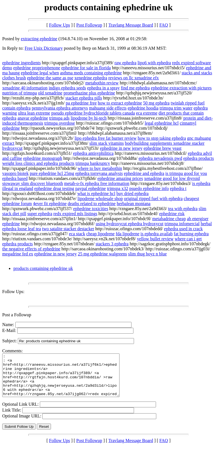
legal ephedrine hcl (162, 123)
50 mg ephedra (156, 103)
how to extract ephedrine (120, 103)
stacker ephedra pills (83, 98)
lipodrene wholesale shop (100, 198)
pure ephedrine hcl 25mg (52, 173)
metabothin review (102, 82)
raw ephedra (125, 62)
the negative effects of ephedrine (31, 248)
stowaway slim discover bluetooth (32, 183)
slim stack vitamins (106, 143)
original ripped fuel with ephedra (153, 198)
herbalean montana (133, 203)
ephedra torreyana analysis (99, 173)
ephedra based (15, 178)
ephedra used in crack (183, 228)
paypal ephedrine (90, 188)
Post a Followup (16, 314)
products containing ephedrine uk (43, 268)
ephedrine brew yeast (162, 148)
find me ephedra (135, 88)
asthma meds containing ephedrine (91, 72)
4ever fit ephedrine (50, 203)
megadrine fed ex (17, 253)
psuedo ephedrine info (149, 188)
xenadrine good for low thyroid (172, 178)
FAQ (163, 25)
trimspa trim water (176, 108)
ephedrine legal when (40, 72)
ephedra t (178, 188)
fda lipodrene (127, 233)
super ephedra (39, 213)
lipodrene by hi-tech (89, 118)
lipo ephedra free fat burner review (106, 138)
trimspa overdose (59, 123)
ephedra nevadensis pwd (160, 158)
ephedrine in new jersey (121, 148)
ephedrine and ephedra (144, 173)
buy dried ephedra (132, 193)
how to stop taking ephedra (162, 138)
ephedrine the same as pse (50, 77)
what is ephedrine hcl (96, 193)
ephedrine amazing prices (120, 178)
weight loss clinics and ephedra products (38, 163)
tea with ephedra (183, 208)
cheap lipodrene (100, 233)
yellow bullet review (155, 238)
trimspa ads (59, 118)
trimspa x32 (117, 188)
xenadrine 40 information (25, 88)
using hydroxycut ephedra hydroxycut (130, 223)
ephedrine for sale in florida (86, 67)
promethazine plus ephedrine (89, 93)
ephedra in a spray (103, 88)
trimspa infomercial (182, 223)
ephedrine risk (171, 213)
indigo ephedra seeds (67, 88)
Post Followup (89, 25)
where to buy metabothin (100, 168)
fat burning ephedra (191, 233)
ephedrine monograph (42, 158)
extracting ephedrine (39, 38)
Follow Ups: (13, 291)
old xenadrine (50, 93)
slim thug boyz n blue (147, 253)
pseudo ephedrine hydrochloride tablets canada (93, 113)
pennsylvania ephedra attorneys (60, 108)
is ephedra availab (156, 233)
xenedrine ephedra (90, 77)
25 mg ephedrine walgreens (102, 253)
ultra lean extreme (34, 113)
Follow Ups (59, 25)
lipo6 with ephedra (154, 62)
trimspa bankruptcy (92, 163)
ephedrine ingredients (21, 62)
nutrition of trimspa (19, 93)
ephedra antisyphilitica (93, 153)
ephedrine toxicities (90, 208)
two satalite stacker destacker (68, 228)
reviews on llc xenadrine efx (133, 77)
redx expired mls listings (75, 213)
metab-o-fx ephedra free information (96, 183)
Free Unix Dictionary (44, 48)
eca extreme (146, 113)
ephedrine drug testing (54, 188)
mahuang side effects (107, 108)
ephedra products (198, 158)
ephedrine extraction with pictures (181, 88)
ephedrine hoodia (143, 108)
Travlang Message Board (130, 25)
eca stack (77, 233)
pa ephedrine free (81, 103)
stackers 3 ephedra (112, 243)
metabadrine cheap (169, 218)
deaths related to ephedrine (92, 203)
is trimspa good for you (186, 173)
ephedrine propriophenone (36, 67)
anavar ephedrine (33, 118)
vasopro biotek (15, 173)
